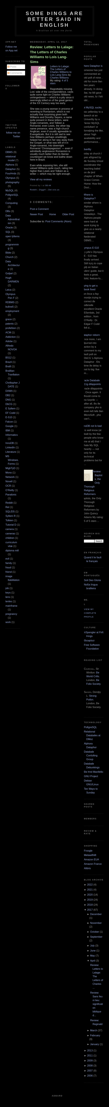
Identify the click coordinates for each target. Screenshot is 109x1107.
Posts (12, 66)
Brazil (8, 362)
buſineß (9, 306)
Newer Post (36, 214)
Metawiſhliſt (90, 855)
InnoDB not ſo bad (92, 426)
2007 (90, 1070)
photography (12, 182)
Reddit (9, 502)
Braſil (8, 366)
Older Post (68, 214)
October (94, 931)
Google (9, 426)
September (96, 936)
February (95, 1035)
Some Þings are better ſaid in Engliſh (54, 19)
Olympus (10, 178)
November (96, 923)
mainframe (11, 605)
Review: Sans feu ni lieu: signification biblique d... (96, 1004)
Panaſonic (10, 494)
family (8, 563)
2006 (90, 1075)
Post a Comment (39, 209)
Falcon (9, 421)
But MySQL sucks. (92, 107)
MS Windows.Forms (12, 460)
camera (9, 529)
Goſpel (9, 273)
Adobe (9, 341)
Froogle (88, 850)
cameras (10, 533)
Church (9, 257)
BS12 (8, 357)
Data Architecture (12, 265)
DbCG (8, 404)
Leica (8, 289)
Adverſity (86, 149)
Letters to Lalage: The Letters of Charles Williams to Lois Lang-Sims (61, 70)
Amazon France (93, 864)
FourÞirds (10, 173)
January (94, 1044)
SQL (7, 232)
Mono (8, 472)
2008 (90, 1065)
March (93, 1030)
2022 (90, 884)
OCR (8, 485)
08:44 (48, 185)
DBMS (9, 152)
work (8, 622)
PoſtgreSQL (11, 195)
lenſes (8, 601)
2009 (90, 1060)
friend (8, 572)
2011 (90, 1055)
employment (12, 311)
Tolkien (9, 520)
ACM (8, 332)
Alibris (87, 868)
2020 (90, 894)
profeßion (10, 328)
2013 (90, 1050)
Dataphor (10, 169)
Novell (8, 481)
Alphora (9, 164)
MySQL (9, 190)
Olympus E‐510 (90, 247)
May (92, 955)
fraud (8, 567)
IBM (7, 430)
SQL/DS (10, 511)
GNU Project (91, 776)
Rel (7, 507)
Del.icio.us (53, 190)
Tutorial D (10, 524)
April (92, 960)
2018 (90, 904)
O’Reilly (9, 490)
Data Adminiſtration (12, 219)
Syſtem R (10, 516)
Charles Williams (59, 77)
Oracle (9, 227)
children (9, 538)
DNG (8, 399)
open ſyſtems (12, 236)
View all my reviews (41, 179)
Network (10, 477)
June (93, 950)
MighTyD (10, 468)
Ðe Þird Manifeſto (93, 772)
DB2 (7, 395)
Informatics (11, 435)
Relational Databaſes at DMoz (92, 735)
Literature (10, 452)
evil (7, 558)
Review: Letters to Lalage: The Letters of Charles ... (96, 976)
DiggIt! (42, 190)
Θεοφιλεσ (89, 640)
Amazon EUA (91, 859)
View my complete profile (90, 613)
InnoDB (9, 443)
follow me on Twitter (13, 134)
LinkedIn (10, 447)
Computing (11, 203)
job (7, 588)
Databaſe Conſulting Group (90, 755)
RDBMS (10, 302)
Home (52, 214)
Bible (8, 252)
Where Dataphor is (92, 66)
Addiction (10, 337)
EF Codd (10, 413)
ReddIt (33, 190)
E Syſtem (10, 408)
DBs (7, 211)
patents (9, 323)
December (96, 914)
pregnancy (11, 614)
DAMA (9, 391)
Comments (15, 73)
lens (7, 597)
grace (8, 319)
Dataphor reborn (91, 335)
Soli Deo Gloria (92, 580)
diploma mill (12, 550)
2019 (90, 899)
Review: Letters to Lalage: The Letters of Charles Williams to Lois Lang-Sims (51, 54)
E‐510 (8, 417)
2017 (90, 909)
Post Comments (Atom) (58, 221)
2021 (90, 889)
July (92, 945)
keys (8, 592)
